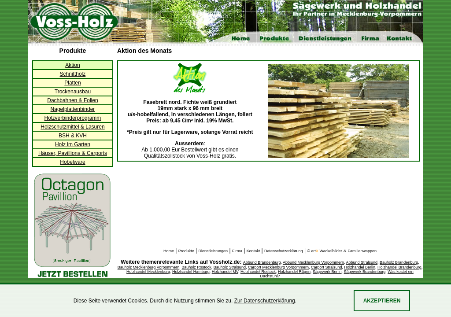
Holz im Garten (72, 144)
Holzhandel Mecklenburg (148, 271)
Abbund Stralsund (362, 262)
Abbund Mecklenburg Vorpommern (313, 262)
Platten (72, 83)
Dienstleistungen (213, 251)
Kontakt (253, 251)
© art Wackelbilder (324, 251)
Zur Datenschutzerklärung (264, 301)
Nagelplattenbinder (73, 109)
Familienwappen (362, 251)
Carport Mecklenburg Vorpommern (278, 267)
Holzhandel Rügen (294, 271)
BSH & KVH (73, 136)
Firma (237, 251)
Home (168, 251)
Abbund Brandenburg (262, 262)
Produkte (186, 251)
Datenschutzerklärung (283, 251)
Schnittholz (73, 74)
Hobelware (72, 162)
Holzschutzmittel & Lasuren (72, 127)
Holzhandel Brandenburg (399, 267)
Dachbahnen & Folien (72, 100)
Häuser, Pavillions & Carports (72, 153)
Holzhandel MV (225, 271)
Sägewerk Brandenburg (365, 271)
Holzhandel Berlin (360, 267)
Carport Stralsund (326, 267)
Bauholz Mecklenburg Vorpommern (149, 267)
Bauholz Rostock (196, 267)
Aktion (72, 65)
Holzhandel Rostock (258, 271)
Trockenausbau (73, 91)
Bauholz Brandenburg (399, 262)
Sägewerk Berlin (327, 271)
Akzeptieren (382, 301)
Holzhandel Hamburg (191, 271)
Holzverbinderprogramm (72, 118)
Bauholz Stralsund (230, 267)
